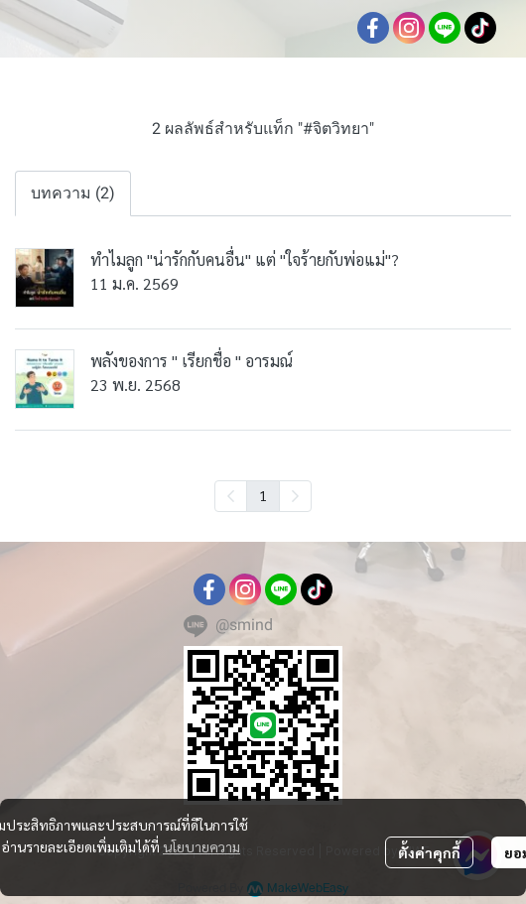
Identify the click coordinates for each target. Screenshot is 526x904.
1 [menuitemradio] (263, 495)
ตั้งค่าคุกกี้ (429, 852)
